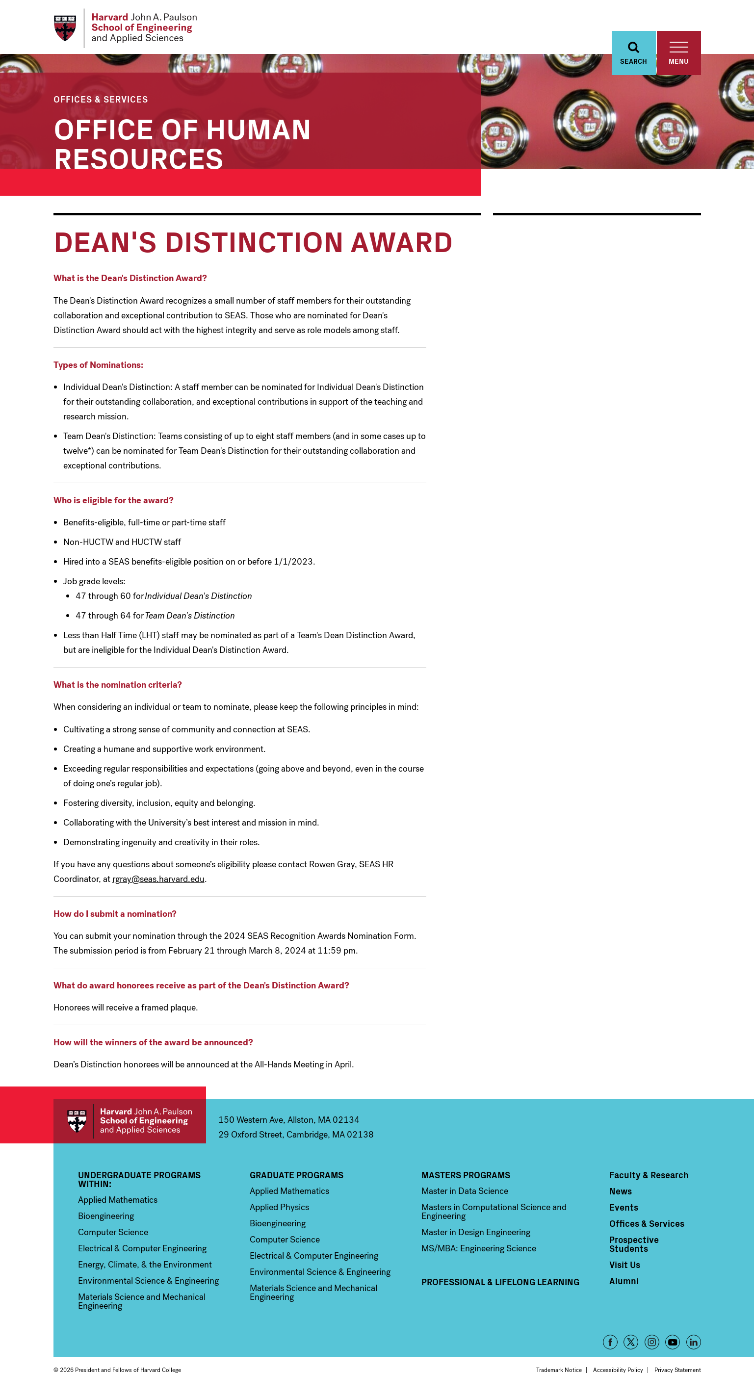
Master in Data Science (464, 1194)
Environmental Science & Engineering (148, 1283)
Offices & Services (100, 102)
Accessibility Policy (618, 1373)
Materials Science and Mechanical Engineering (142, 1304)
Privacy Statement (677, 1373)
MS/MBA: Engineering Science (478, 1251)
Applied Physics (279, 1210)
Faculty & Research (649, 1177)
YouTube (672, 1345)
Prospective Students (634, 1247)
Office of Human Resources (182, 144)
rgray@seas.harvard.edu (158, 881)
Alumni (624, 1283)
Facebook (610, 1345)
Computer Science (113, 1235)
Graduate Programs (296, 1177)
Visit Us (624, 1267)
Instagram (652, 1345)
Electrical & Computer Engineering (142, 1251)
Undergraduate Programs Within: (139, 1182)
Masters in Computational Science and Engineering (494, 1214)
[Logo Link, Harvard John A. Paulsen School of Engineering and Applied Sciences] (128, 29)
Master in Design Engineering (475, 1235)
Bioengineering (106, 1219)
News (620, 1194)
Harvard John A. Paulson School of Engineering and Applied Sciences (129, 1124)
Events (623, 1210)
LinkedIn (693, 1345)
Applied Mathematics (117, 1202)
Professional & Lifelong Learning (500, 1284)
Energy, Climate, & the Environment (145, 1267)
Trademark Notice (559, 1373)
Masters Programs (465, 1177)
